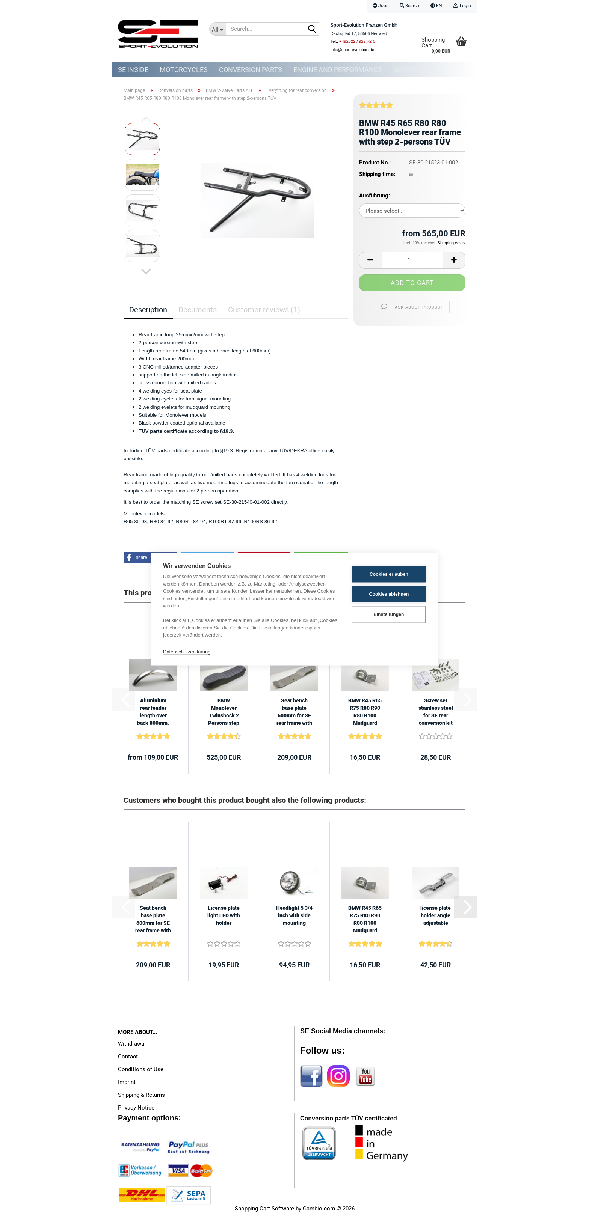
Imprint (127, 1082)
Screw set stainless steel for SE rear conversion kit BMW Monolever (435, 712)
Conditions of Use (140, 1069)
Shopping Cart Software (264, 1208)
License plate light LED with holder (223, 915)
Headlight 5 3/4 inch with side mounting (294, 915)
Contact (128, 1056)
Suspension (413, 70)
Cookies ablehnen (389, 594)
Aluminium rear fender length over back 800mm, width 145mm (153, 712)
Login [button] (462, 5)
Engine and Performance (337, 70)
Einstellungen (388, 614)
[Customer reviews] (376, 108)
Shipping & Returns (141, 1095)
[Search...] (217, 29)
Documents (197, 309)
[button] (436, 6)
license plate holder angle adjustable (435, 915)
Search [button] (409, 5)
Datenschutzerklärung (186, 652)
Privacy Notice (136, 1107)
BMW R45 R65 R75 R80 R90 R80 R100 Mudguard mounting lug (365, 712)
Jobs (380, 5)
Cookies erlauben (389, 574)
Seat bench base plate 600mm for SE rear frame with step (294, 712)
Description (148, 309)
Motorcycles (184, 70)
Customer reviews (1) (264, 309)
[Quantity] (412, 260)
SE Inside (133, 70)
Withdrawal (132, 1043)
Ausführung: (374, 195)
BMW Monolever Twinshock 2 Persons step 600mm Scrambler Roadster (223, 712)
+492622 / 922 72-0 (357, 41)
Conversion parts (250, 70)
